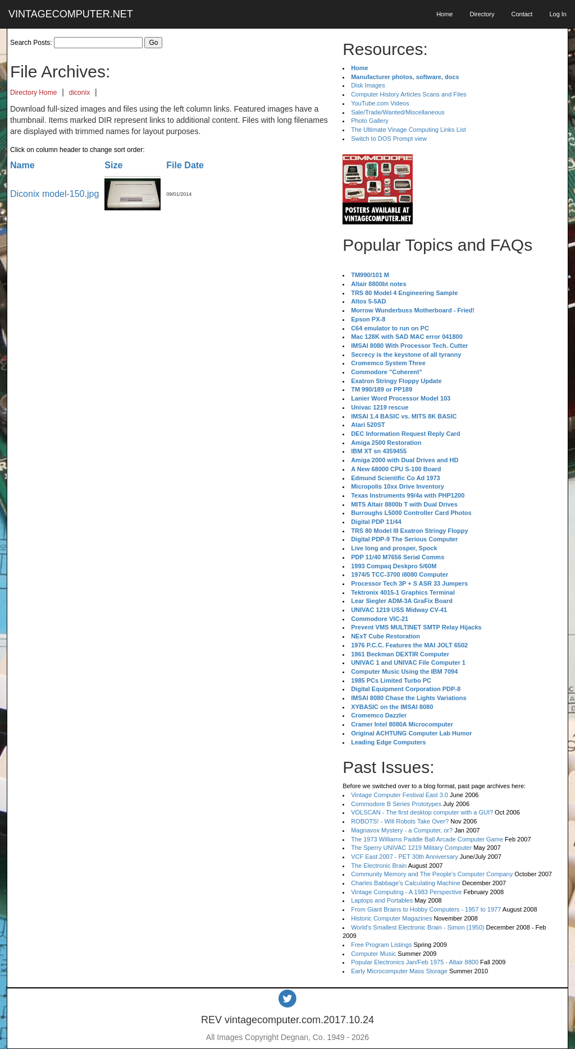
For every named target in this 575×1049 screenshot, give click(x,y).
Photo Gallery (370, 120)
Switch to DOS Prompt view (389, 138)
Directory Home (33, 92)
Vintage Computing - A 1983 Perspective (406, 892)
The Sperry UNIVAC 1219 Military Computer (411, 847)
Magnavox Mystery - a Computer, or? (402, 830)
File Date (185, 165)
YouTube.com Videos (380, 103)
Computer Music (373, 953)
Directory (481, 14)
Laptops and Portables (382, 900)
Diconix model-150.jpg (54, 194)
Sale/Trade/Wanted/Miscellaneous (398, 112)
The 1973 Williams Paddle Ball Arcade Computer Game (427, 839)
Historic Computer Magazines (391, 918)
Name (22, 165)
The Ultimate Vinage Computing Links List (408, 129)
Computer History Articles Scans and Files (408, 94)
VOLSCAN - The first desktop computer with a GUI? (422, 812)
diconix (79, 92)
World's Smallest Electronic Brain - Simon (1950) (417, 927)
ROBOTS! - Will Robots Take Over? (400, 821)
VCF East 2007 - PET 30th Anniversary (404, 856)
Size (113, 165)
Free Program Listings (381, 944)
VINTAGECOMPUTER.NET (70, 14)
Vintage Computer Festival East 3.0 (399, 795)
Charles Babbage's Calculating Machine (405, 883)
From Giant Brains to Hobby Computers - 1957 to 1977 (426, 909)
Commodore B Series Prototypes (396, 803)
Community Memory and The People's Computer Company (432, 874)
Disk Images (368, 85)
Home (444, 14)
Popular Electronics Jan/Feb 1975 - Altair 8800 (414, 962)
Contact (521, 14)
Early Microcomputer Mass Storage (399, 971)
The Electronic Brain (379, 865)
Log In (558, 14)
